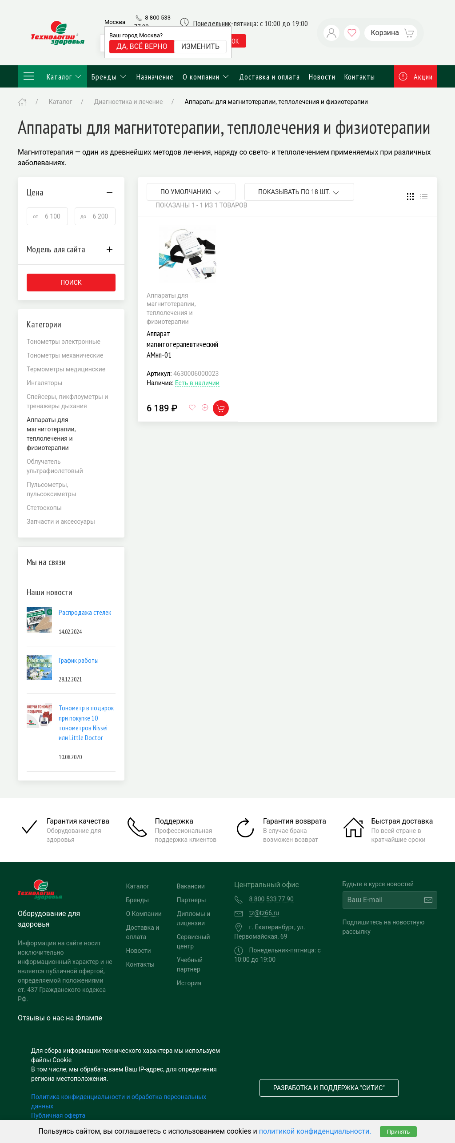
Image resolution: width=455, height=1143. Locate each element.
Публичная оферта (58, 1115)
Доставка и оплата (269, 77)
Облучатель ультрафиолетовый (55, 466)
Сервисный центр (193, 941)
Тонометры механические (65, 355)
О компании (207, 77)
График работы (79, 660)
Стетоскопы (44, 507)
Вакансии (191, 886)
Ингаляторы (45, 382)
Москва (114, 22)
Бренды (110, 77)
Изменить (200, 46)
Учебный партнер (190, 964)
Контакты (359, 77)
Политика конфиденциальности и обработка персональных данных (118, 1101)
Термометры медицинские (66, 369)
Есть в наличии (197, 382)
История (189, 983)
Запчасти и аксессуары (61, 521)
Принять (398, 1131)
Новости (322, 77)
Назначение (155, 77)
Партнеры (191, 900)
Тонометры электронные (63, 341)
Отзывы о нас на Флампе (60, 1018)
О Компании (144, 913)
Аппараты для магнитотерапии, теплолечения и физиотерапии (276, 101)
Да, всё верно (142, 46)
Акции (416, 77)
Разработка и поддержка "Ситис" (329, 1087)
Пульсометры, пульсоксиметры (51, 489)
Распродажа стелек (85, 612)
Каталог (52, 76)
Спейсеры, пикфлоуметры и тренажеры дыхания (67, 401)
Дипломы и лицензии (194, 918)
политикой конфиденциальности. (315, 1131)
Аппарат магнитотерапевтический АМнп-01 (182, 344)
